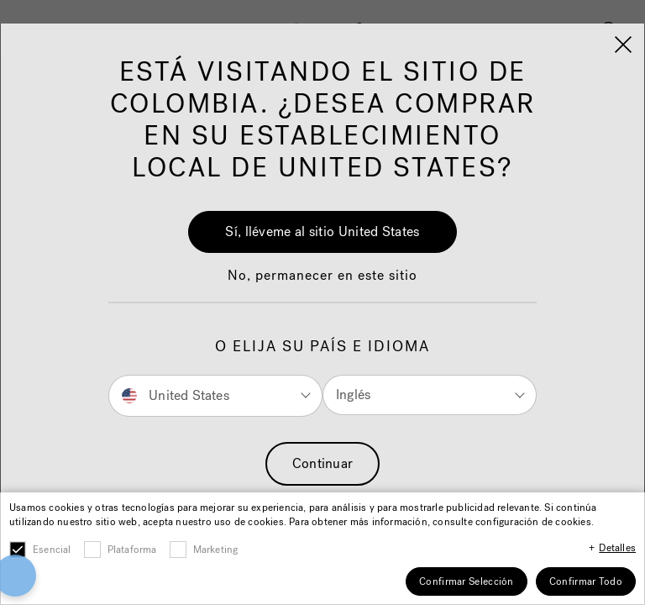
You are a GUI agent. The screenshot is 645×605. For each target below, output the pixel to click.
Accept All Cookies (322, 501)
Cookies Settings (322, 560)
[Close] (626, 436)
